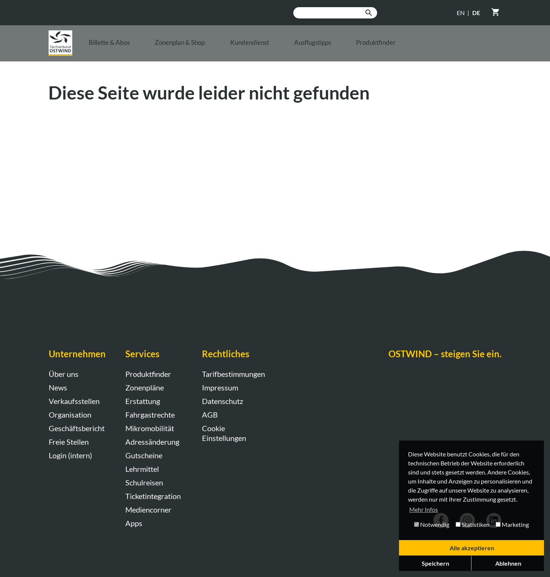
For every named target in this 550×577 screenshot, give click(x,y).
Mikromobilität (149, 428)
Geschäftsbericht (77, 428)
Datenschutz (222, 401)
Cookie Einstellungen (224, 433)
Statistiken (473, 524)
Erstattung (142, 401)
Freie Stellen (69, 441)
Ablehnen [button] (508, 563)
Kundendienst (301, 46)
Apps (133, 523)
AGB (210, 414)
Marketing (512, 524)
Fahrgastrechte (150, 414)
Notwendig (431, 524)
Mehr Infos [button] (423, 509)
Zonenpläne (144, 387)
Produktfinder (460, 46)
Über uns (64, 373)
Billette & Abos (121, 46)
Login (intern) (70, 455)
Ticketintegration (153, 495)
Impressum (220, 387)
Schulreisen (144, 482)
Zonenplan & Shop (212, 46)
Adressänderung (152, 441)
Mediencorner (148, 509)
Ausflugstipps (380, 46)
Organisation (70, 414)
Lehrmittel (142, 468)
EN (461, 12)
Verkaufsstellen (74, 401)
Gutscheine (143, 455)
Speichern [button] (435, 563)
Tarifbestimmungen (232, 373)
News (58, 387)
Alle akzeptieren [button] (472, 547)
